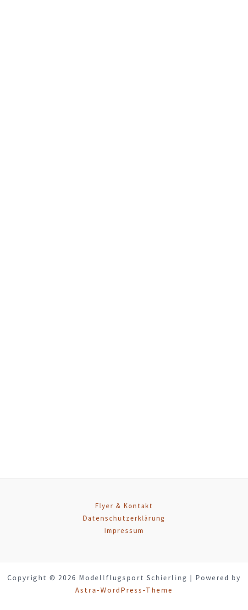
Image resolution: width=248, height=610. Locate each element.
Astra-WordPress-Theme (124, 589)
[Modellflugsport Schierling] (65, 32)
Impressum (124, 530)
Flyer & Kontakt (124, 505)
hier (190, 308)
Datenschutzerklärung (124, 518)
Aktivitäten (97, 177)
